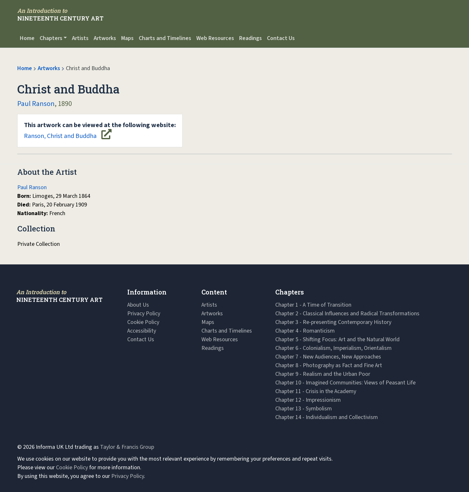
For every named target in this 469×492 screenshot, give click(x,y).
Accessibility (141, 331)
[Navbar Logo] (60, 14)
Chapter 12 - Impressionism (308, 400)
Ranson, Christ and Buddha (100, 131)
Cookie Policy (143, 322)
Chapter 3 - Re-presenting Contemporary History (333, 322)
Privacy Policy (143, 314)
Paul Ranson (36, 104)
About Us (138, 305)
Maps (127, 38)
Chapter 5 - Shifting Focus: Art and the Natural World (337, 339)
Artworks (105, 38)
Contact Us (281, 38)
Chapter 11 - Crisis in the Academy (315, 391)
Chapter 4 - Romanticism (305, 331)
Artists (80, 38)
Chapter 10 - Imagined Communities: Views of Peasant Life (345, 383)
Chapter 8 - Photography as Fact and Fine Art (328, 365)
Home (27, 38)
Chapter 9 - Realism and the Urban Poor (322, 374)
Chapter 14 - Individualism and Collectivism (326, 417)
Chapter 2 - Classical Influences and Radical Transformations (347, 314)
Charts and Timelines (165, 38)
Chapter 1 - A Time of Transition (313, 305)
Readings (250, 38)
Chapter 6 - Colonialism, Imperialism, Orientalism (333, 348)
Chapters (51, 38)
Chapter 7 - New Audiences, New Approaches (328, 357)
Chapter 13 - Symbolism (303, 409)
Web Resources (215, 38)
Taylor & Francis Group (127, 447)
